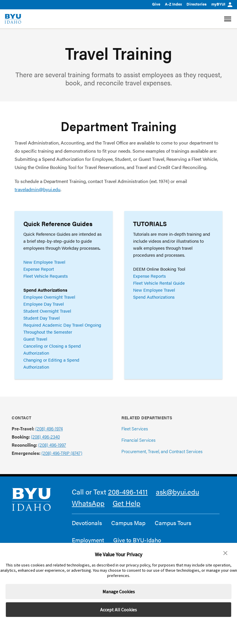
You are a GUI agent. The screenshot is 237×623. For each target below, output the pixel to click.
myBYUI (221, 4)
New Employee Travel (44, 262)
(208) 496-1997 (52, 444)
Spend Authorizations (154, 297)
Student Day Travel (41, 318)
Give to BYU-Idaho (137, 539)
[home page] (13, 19)
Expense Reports (149, 276)
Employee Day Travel (43, 304)
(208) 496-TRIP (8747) (61, 453)
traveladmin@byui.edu (37, 189)
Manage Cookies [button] (118, 591)
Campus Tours (173, 522)
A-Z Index (173, 4)
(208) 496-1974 (49, 428)
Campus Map (128, 522)
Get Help (126, 503)
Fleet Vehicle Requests (45, 276)
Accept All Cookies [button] (118, 610)
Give (156, 4)
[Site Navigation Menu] (228, 19)
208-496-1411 (128, 492)
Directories (197, 4)
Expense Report (38, 269)
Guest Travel (35, 339)
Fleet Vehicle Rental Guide (159, 283)
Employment (88, 539)
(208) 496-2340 (45, 436)
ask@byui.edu (177, 492)
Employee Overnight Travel (49, 297)
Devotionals (87, 522)
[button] (225, 553)
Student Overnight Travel (47, 311)
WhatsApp (88, 503)
